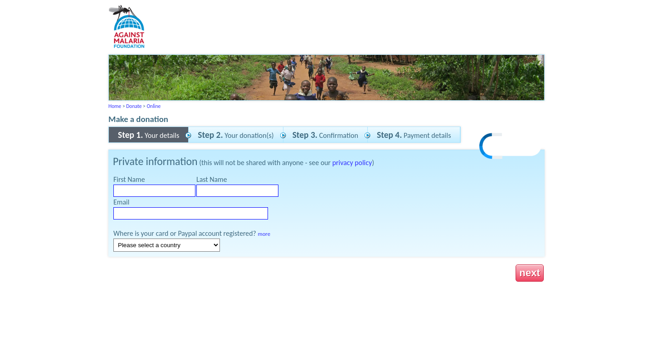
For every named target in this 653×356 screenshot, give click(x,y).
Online (153, 106)
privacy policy (352, 162)
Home (114, 106)
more (264, 233)
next (529, 272)
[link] (511, 147)
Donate (133, 106)
